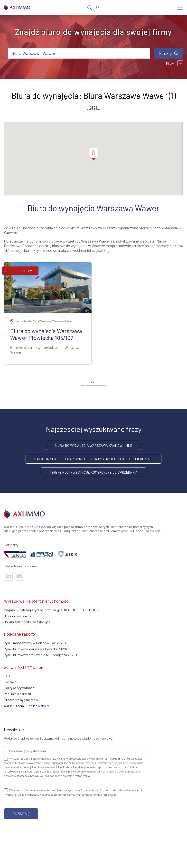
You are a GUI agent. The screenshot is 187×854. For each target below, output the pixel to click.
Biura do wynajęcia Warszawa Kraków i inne (93, 445)
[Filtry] (180, 63)
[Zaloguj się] (97, 7)
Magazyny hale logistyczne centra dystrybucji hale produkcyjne (93, 459)
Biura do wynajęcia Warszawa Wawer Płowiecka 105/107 (46, 334)
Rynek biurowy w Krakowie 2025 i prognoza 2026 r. (41, 655)
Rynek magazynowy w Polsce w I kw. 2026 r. (35, 643)
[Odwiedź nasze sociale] (8, 576)
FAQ (7, 676)
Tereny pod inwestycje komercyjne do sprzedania (93, 472)
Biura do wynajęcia (17, 616)
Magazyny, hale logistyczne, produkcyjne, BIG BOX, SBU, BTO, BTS (51, 610)
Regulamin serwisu (17, 694)
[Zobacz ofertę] (48, 287)
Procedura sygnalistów (21, 700)
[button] (93, 155)
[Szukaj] (89, 7)
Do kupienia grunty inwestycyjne (27, 622)
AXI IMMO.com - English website (27, 706)
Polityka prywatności (19, 688)
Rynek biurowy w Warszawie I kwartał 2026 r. (37, 649)
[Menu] (180, 7)
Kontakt (10, 682)
